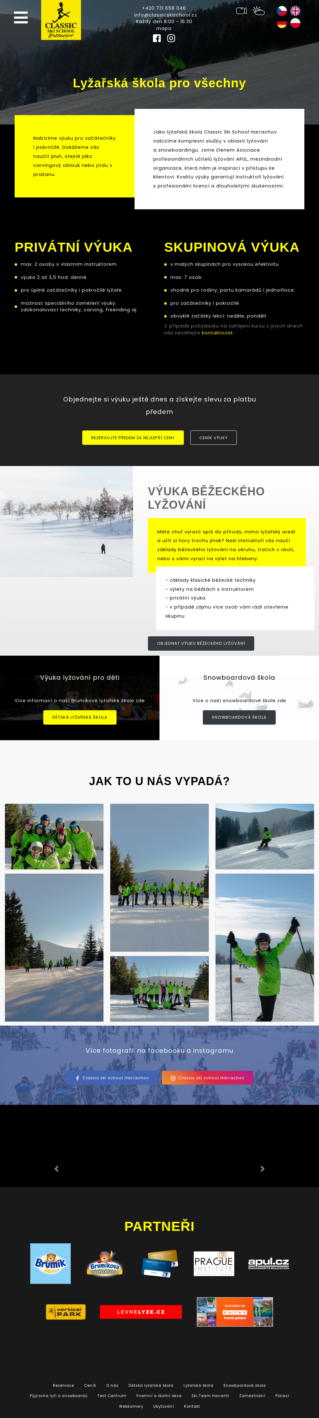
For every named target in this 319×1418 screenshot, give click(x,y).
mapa (164, 28)
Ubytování (163, 1406)
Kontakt (192, 1406)
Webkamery (131, 1406)
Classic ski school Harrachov (112, 1077)
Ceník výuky (213, 437)
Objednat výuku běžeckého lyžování (201, 643)
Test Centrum (112, 1395)
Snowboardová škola (239, 717)
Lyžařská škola (198, 1385)
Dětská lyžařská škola (79, 717)
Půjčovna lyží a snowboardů (59, 1395)
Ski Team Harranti (210, 1395)
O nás (112, 1385)
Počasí (282, 1395)
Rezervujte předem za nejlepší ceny (133, 437)
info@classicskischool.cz (165, 15)
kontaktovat (217, 333)
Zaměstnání (252, 1395)
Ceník (90, 1385)
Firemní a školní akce (159, 1395)
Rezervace (63, 1385)
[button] (56, 1168)
